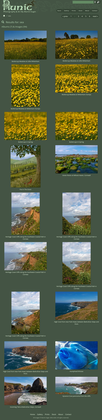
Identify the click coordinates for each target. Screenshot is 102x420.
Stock (80, 10)
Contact (94, 10)
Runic (59, 10)
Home (32, 414)
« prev (65, 16)
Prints (74, 10)
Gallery (66, 10)
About (87, 10)
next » (95, 16)
